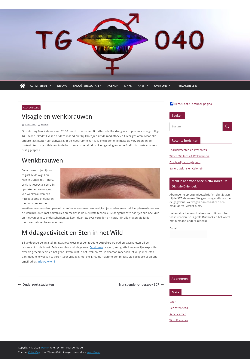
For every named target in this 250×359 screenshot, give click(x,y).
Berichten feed (178, 308)
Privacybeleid (187, 85)
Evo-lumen (96, 247)
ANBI (141, 85)
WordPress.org (178, 320)
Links (128, 85)
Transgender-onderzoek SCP (141, 284)
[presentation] (184, 257)
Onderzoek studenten (36, 284)
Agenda (113, 85)
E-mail (174, 228)
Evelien (44, 124)
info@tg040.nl (46, 261)
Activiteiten (38, 85)
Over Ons (160, 85)
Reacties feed (177, 314)
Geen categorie (31, 107)
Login (172, 301)
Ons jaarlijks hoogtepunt (184, 162)
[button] (49, 85)
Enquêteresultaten (87, 85)
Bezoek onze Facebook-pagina (190, 104)
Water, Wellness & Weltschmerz (189, 156)
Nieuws (62, 85)
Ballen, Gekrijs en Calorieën (186, 168)
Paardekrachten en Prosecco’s (188, 150)
